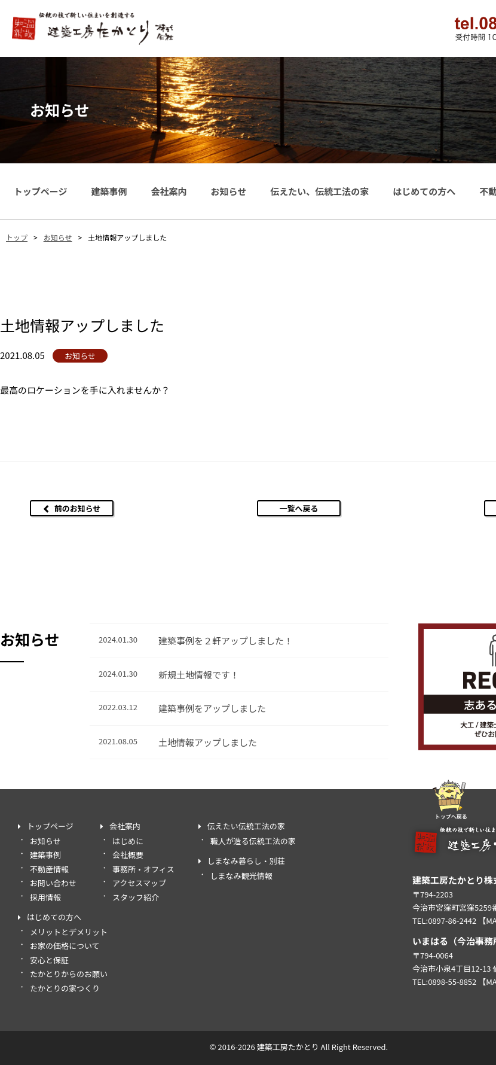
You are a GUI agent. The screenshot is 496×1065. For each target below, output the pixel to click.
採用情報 (45, 897)
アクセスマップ (139, 882)
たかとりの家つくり (65, 988)
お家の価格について (65, 945)
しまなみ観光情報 (241, 875)
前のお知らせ (77, 508)
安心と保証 (49, 960)
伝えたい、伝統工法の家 (319, 191)
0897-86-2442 (452, 920)
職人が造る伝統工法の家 (253, 841)
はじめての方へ (424, 191)
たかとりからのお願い (69, 973)
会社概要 (127, 854)
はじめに (127, 841)
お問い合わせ (53, 882)
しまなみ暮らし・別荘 (246, 860)
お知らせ (228, 191)
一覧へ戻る (298, 508)
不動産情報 (49, 869)
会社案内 (168, 191)
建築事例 (109, 191)
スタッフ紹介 (135, 897)
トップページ (41, 191)
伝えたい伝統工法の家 (246, 826)
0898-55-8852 (452, 981)
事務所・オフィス (143, 869)
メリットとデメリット (69, 932)
